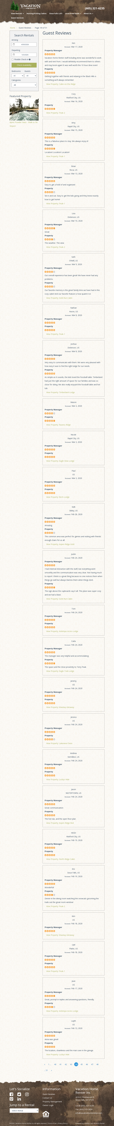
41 (60, 1064)
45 (82, 1064)
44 (76, 1064)
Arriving (15, 40)
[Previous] (45, 1064)
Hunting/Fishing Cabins (37, 13)
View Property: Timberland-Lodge (60, 392)
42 (66, 1064)
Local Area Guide (73, 13)
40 (55, 1064)
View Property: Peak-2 (55, 113)
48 (97, 1064)
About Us (88, 13)
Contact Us (47, 1098)
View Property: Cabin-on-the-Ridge (61, 84)
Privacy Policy (62, 1123)
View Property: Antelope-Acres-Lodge (62, 631)
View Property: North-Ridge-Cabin (60, 859)
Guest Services (17, 18)
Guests (27, 71)
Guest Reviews (49, 1094)
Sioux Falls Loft (55, 13)
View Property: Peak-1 (55, 156)
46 (87, 1064)
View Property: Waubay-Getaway (60, 707)
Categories (16, 80)
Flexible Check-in (20, 59)
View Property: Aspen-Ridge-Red (60, 823)
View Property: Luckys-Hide (57, 779)
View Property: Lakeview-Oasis (59, 743)
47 (92, 1064)
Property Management (52, 1101)
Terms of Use (52, 1123)
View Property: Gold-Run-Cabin (59, 298)
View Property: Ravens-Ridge (58, 425)
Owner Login (48, 1105)
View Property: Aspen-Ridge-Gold (60, 544)
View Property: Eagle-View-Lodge (60, 461)
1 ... (49, 1064)
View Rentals (17, 13)
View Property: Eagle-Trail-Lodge (60, 671)
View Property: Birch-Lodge (57, 497)
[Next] (51, 1070)
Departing (16, 50)
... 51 (46, 1070)
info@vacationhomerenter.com (89, 1113)
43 (71, 1064)
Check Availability (24, 65)
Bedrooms (16, 71)
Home (12, 28)
